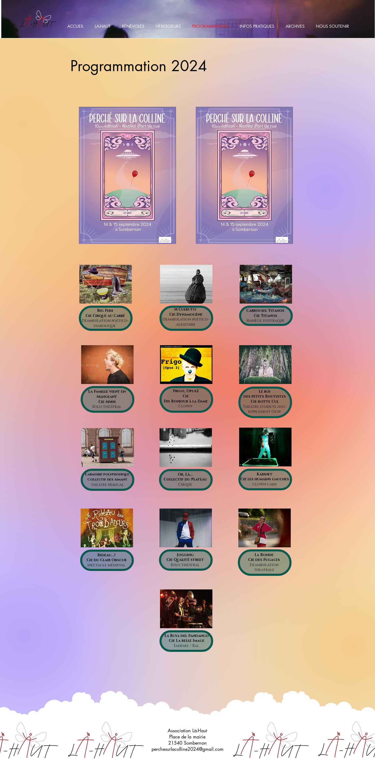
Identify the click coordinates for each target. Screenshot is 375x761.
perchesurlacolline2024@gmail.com (187, 749)
